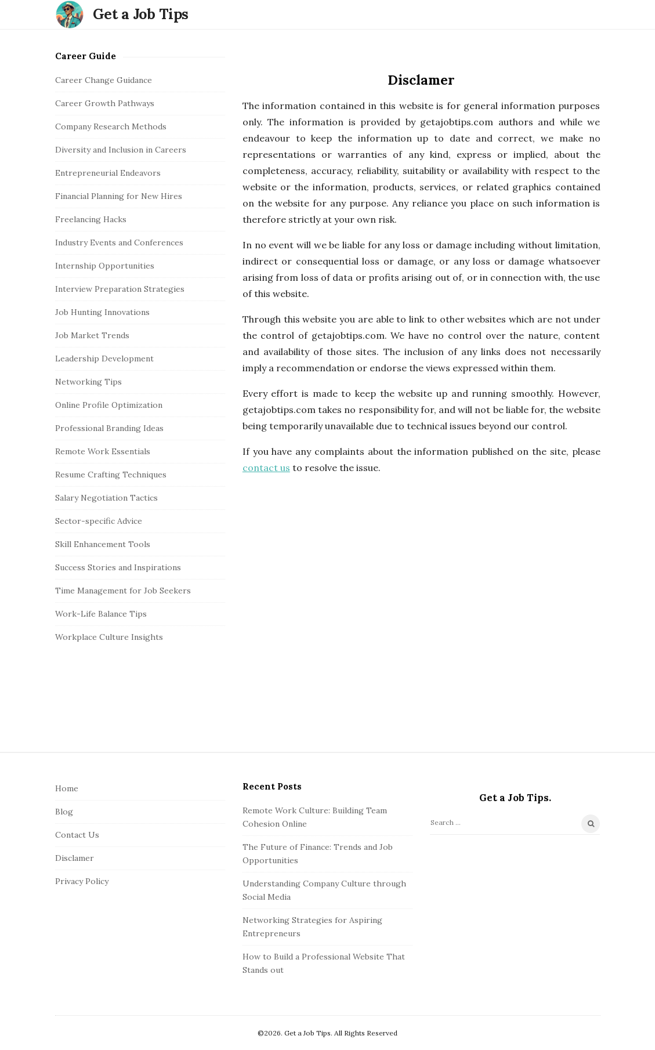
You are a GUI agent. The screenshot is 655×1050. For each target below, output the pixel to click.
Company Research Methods (111, 126)
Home (66, 788)
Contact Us (77, 835)
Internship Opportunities (104, 265)
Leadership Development (104, 358)
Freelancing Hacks (90, 219)
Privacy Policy (81, 881)
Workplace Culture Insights (109, 637)
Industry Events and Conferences (119, 242)
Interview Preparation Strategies (119, 289)
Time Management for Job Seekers (123, 590)
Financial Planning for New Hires (118, 196)
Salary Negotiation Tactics (106, 498)
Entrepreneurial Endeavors (108, 173)
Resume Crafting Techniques (111, 474)
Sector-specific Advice (98, 521)
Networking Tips (88, 381)
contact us (266, 467)
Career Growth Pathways (104, 103)
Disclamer (74, 858)
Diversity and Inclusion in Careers (120, 149)
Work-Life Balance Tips (101, 614)
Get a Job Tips (141, 14)
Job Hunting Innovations (102, 312)
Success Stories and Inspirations (118, 567)
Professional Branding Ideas (109, 428)
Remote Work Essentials (102, 451)
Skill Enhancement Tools (102, 544)
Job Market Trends (92, 335)
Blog (64, 811)
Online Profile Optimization (108, 405)
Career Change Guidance (103, 80)
